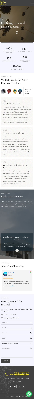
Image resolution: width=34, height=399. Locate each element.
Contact (26, 379)
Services (12, 379)
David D (11, 273)
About (7, 379)
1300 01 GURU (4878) (10, 315)
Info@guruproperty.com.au (11, 318)
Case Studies (19, 379)
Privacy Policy (17, 381)
